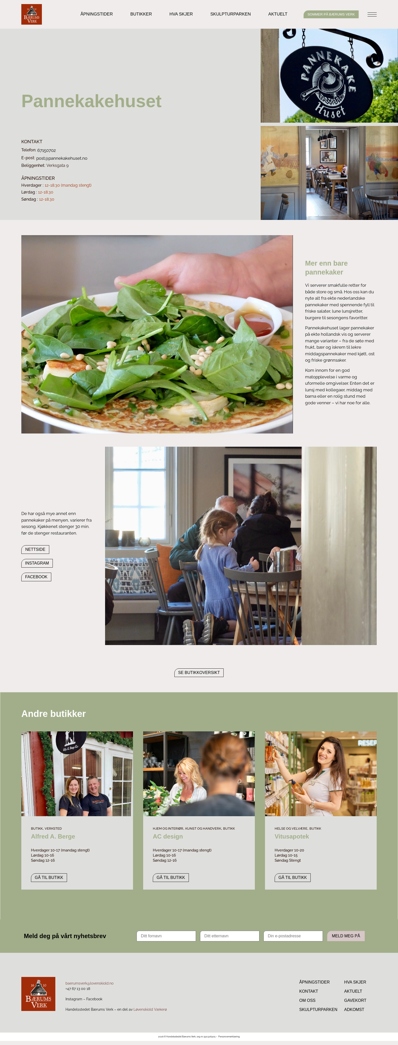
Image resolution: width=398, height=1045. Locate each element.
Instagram (73, 1003)
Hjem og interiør (168, 828)
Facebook (94, 1003)
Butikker (131, 14)
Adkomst (354, 1013)
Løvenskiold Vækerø (150, 1013)
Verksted (53, 828)
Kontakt (308, 993)
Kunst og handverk (203, 828)
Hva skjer (171, 14)
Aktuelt (268, 14)
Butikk (37, 828)
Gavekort (355, 1003)
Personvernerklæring (229, 1040)
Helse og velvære (291, 828)
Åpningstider (87, 14)
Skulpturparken (221, 14)
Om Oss (307, 1003)
